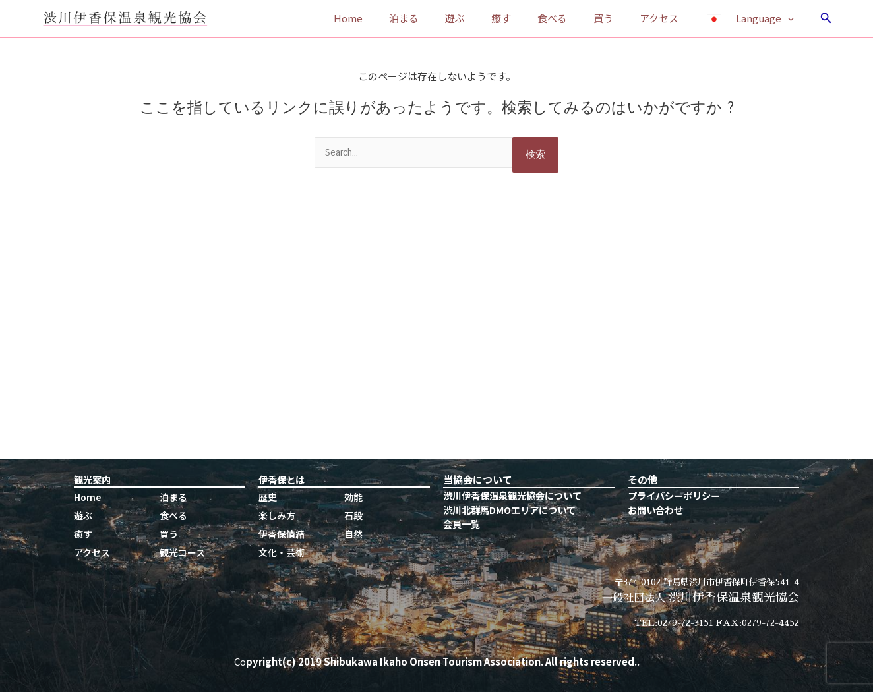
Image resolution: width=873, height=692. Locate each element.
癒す (531, 18)
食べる (575, 18)
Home (397, 18)
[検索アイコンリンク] (826, 18)
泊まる (447, 18)
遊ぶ (491, 18)
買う (620, 18)
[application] (791, 18)
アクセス (668, 18)
